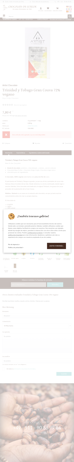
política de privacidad (15, 235)
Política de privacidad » (16, 247)
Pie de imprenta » (14, 244)
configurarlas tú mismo (35, 233)
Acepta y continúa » (56, 246)
